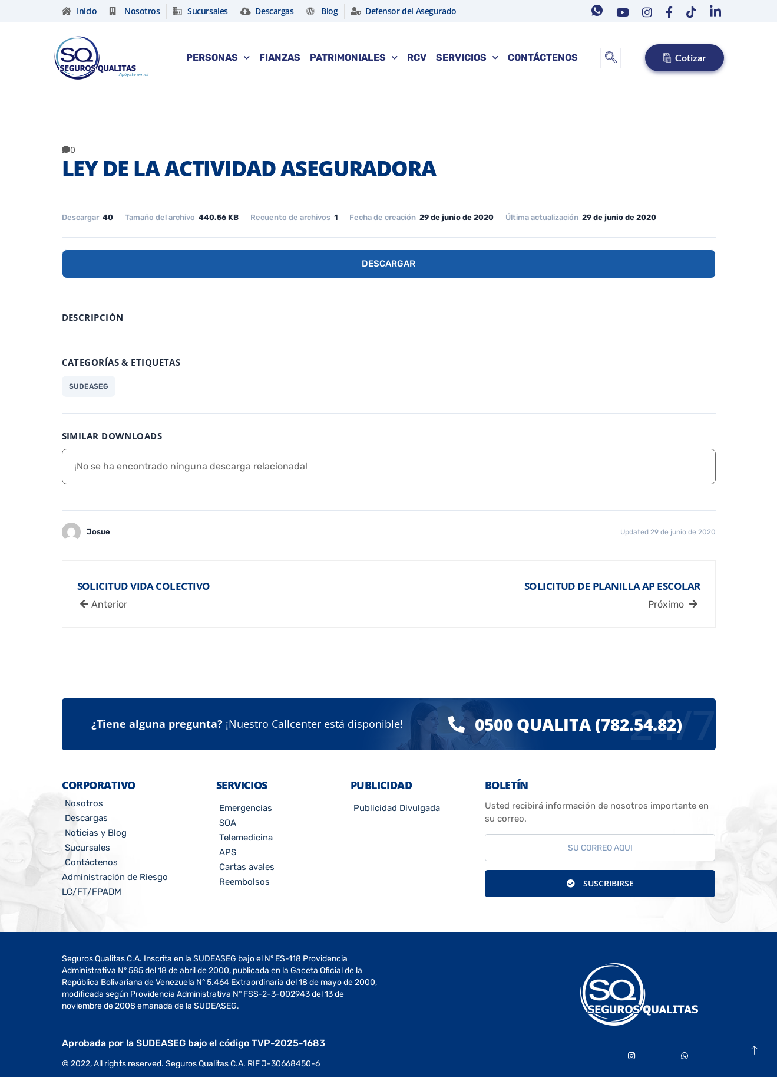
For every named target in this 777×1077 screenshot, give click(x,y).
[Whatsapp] (594, 11)
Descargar (388, 263)
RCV (416, 57)
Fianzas (279, 57)
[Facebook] (666, 11)
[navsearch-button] (610, 58)
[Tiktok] (688, 11)
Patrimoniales (354, 57)
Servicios (467, 57)
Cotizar (684, 57)
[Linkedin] (713, 11)
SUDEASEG (88, 386)
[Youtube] (619, 11)
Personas (218, 57)
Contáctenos (543, 57)
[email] (600, 847)
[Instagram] (644, 11)
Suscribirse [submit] (600, 883)
